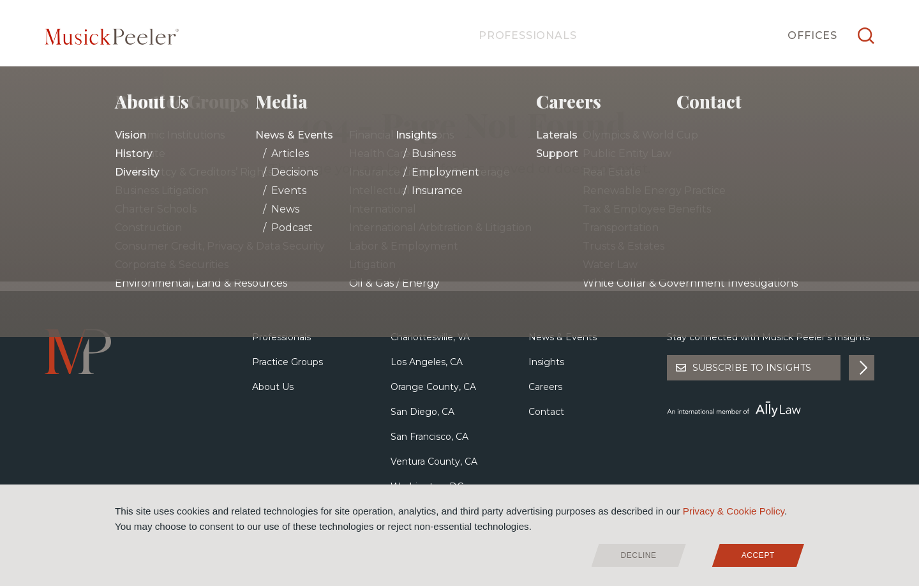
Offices (812, 35)
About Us (273, 387)
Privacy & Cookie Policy (733, 511)
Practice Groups (287, 362)
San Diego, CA (422, 411)
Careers (545, 387)
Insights (546, 362)
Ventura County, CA (434, 461)
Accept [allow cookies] (758, 555)
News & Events (562, 337)
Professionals (527, 35)
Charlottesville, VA (430, 337)
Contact (546, 411)
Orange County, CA (433, 387)
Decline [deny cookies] (639, 555)
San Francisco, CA (429, 436)
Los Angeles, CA (427, 362)
